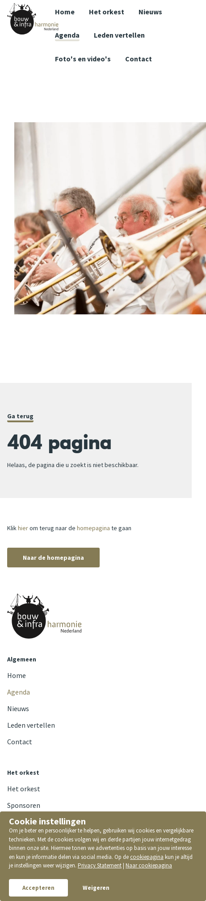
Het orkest (106, 11)
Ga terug (20, 416)
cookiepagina (147, 857)
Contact (19, 741)
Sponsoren (23, 805)
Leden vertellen (119, 34)
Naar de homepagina (53, 557)
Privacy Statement (100, 865)
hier (23, 528)
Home (65, 11)
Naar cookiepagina (149, 865)
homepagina (93, 528)
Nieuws (150, 11)
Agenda (67, 34)
